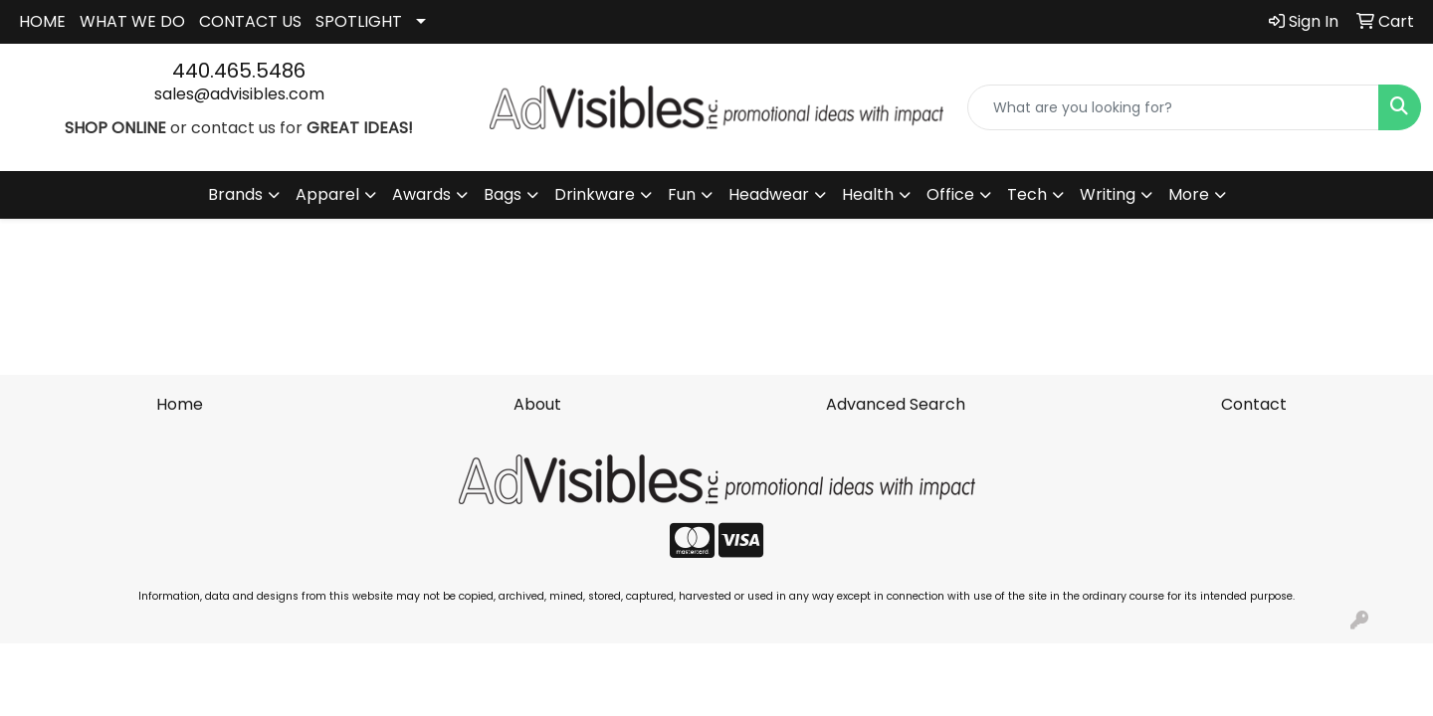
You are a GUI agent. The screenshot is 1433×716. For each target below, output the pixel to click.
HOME (42, 21)
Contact (1254, 404)
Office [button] (950, 194)
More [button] (1188, 194)
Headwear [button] (768, 194)
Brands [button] (235, 194)
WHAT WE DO (132, 21)
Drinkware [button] (594, 194)
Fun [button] (682, 194)
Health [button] (868, 194)
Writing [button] (1107, 194)
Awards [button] (421, 194)
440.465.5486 (239, 71)
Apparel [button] (327, 194)
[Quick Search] (1173, 107)
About (537, 404)
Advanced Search (895, 404)
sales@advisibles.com (239, 94)
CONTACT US (250, 21)
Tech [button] (1027, 194)
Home (179, 404)
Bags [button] (502, 194)
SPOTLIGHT (358, 21)
